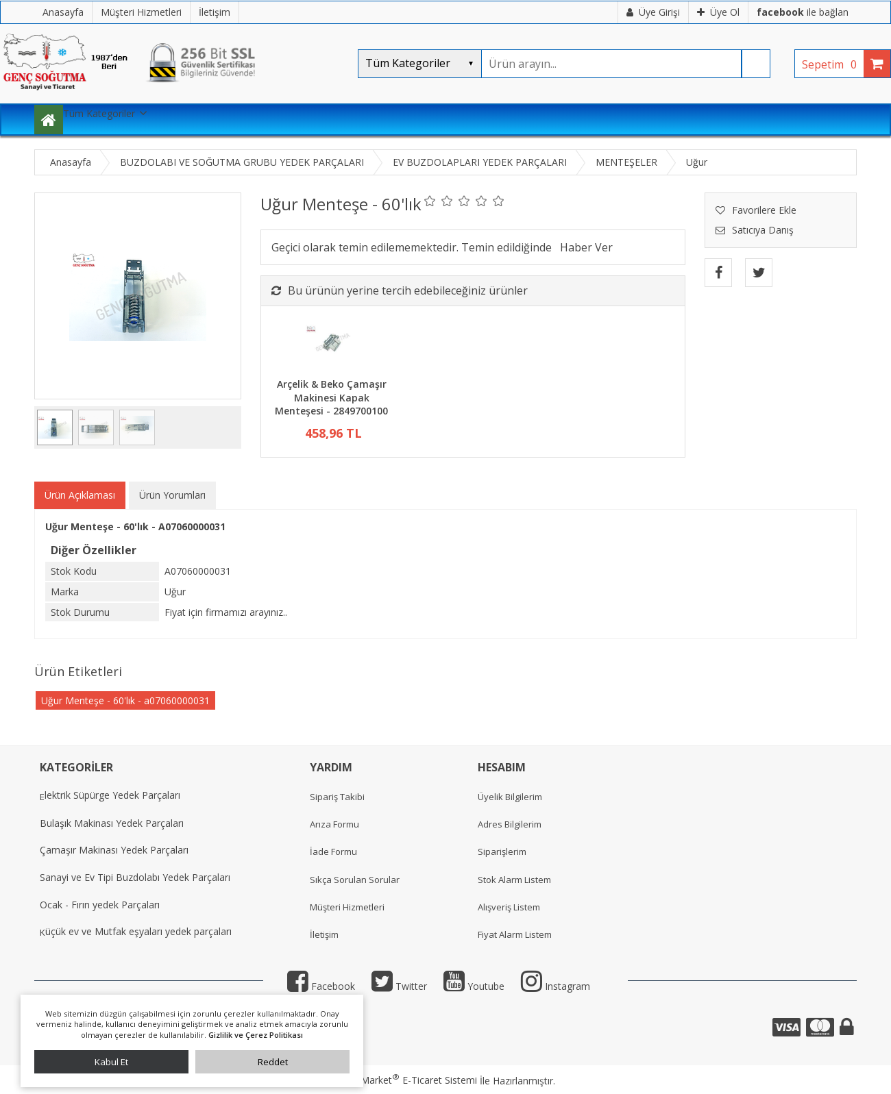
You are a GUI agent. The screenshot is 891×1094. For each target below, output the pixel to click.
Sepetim (833, 64)
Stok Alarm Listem (514, 879)
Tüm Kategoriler (99, 113)
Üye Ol (718, 11)
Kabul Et (111, 1062)
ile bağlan (803, 11)
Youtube (473, 986)
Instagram (555, 986)
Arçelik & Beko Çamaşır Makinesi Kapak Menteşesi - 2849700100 (331, 397)
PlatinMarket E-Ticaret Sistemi (406, 1079)
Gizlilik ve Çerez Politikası (255, 1035)
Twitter (399, 986)
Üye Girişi (653, 11)
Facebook (321, 986)
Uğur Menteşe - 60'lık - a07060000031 (125, 700)
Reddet (273, 1062)
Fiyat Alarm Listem (515, 934)
